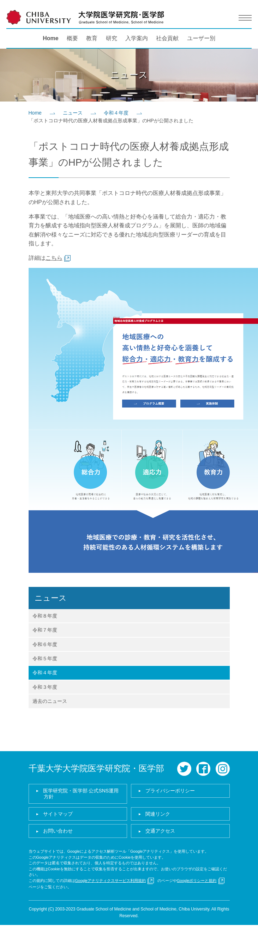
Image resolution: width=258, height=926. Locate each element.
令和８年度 (44, 616)
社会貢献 (167, 38)
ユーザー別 (201, 38)
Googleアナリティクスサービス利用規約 (110, 880)
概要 (72, 38)
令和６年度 (44, 644)
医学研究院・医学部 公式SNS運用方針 (81, 793)
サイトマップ (58, 814)
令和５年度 (44, 658)
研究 (111, 38)
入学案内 (136, 38)
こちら (54, 258)
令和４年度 (116, 113)
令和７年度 (44, 630)
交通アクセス (160, 831)
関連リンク (157, 814)
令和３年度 (44, 687)
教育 (91, 38)
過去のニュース (49, 701)
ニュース (73, 113)
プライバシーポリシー (170, 790)
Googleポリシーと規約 (196, 880)
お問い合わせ (58, 831)
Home (50, 38)
